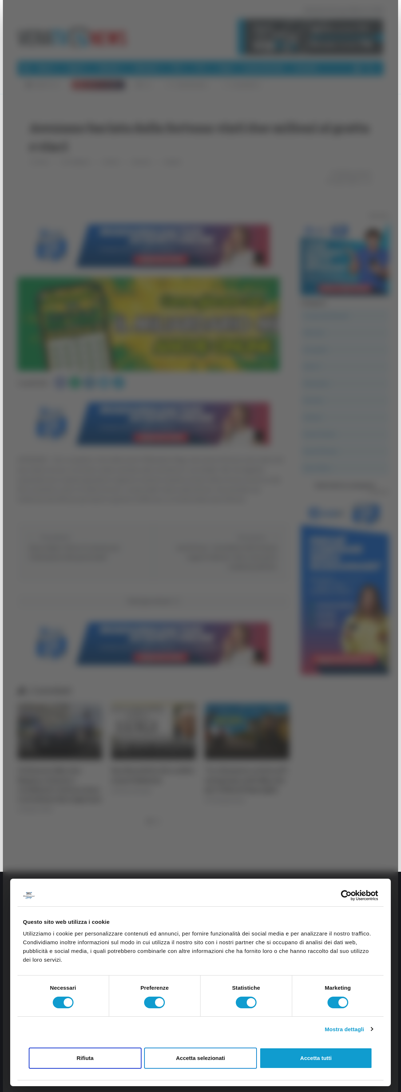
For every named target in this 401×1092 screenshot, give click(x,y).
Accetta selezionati (200, 1058)
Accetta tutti (316, 1058)
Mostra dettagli (344, 1029)
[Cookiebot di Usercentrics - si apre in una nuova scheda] (346, 895)
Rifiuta (85, 1058)
